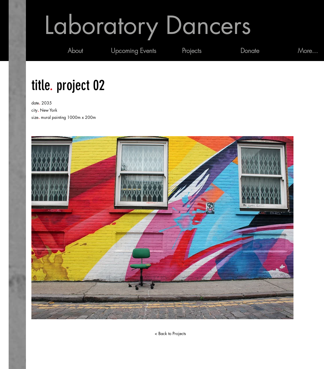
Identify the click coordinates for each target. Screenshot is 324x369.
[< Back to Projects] (170, 333)
